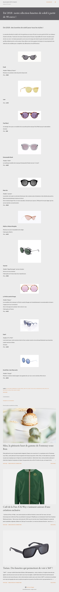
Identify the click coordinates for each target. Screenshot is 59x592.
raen (15, 390)
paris (12, 390)
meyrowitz (5, 390)
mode (9, 390)
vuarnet (18, 390)
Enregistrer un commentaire (8, 400)
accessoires (9, 388)
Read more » (53, 463)
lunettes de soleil (32, 388)
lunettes (25, 388)
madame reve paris (40, 388)
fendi (22, 388)
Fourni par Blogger (29, 587)
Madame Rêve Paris (10, 2)
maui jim (47, 388)
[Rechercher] (49, 2)
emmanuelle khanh (16, 388)
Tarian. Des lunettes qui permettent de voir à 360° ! (28, 568)
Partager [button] (5, 392)
